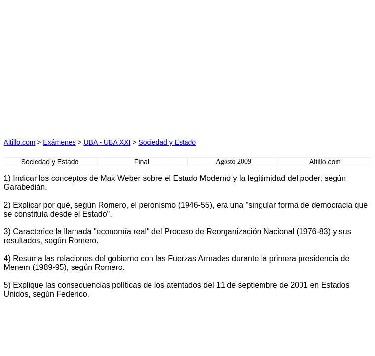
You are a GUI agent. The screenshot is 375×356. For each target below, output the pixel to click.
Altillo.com (20, 142)
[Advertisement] (95, 66)
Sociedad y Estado (167, 142)
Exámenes (59, 142)
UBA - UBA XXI (106, 142)
